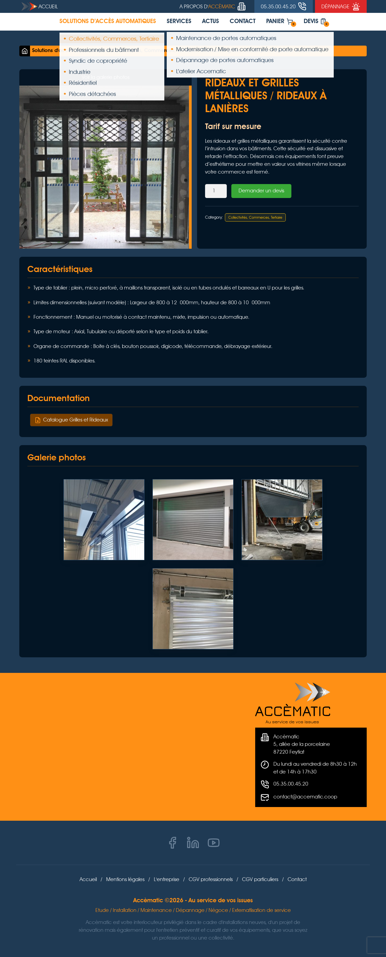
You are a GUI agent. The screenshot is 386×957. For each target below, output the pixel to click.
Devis (316, 23)
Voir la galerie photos (105, 77)
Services (179, 21)
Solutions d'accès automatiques (70, 50)
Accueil (39, 6)
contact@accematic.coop (305, 797)
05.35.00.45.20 (290, 784)
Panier (281, 23)
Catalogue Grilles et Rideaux (71, 420)
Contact (242, 21)
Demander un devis (261, 191)
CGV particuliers (260, 879)
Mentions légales (125, 879)
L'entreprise (166, 879)
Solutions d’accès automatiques (108, 21)
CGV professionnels (211, 879)
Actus (210, 21)
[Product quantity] (216, 191)
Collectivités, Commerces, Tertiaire (154, 50)
